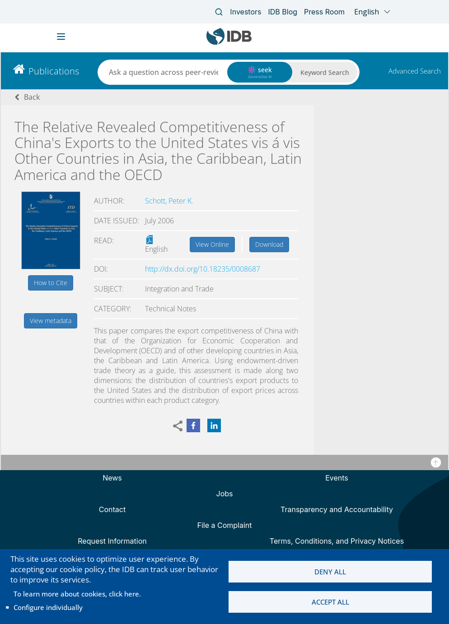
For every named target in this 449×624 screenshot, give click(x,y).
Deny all (330, 571)
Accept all (330, 601)
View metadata (50, 320)
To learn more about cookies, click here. (77, 593)
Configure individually (48, 607)
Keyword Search (324, 72)
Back (32, 97)
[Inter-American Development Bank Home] (229, 42)
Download (269, 244)
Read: (104, 240)
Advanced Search (414, 70)
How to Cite (50, 282)
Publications (53, 71)
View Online (212, 244)
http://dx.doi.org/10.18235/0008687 (202, 269)
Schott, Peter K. (169, 201)
